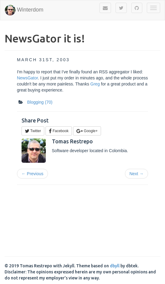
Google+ (87, 131)
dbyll (115, 265)
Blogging (39, 102)
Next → (137, 173)
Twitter (33, 131)
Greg (95, 84)
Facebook (59, 131)
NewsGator (27, 77)
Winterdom (24, 10)
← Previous (32, 173)
